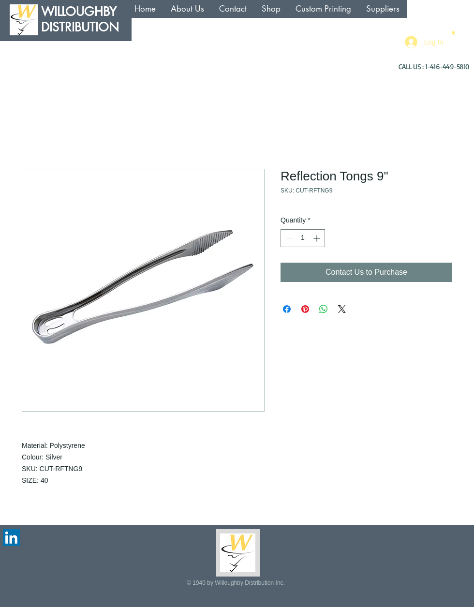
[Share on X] (342, 309)
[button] (453, 32)
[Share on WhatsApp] (323, 309)
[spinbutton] (302, 238)
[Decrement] (288, 238)
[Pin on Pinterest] (305, 309)
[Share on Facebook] (287, 309)
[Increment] (317, 238)
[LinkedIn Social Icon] (11, 537)
